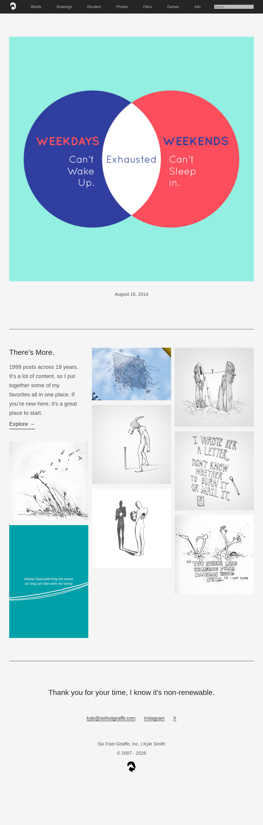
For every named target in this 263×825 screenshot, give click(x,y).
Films (147, 7)
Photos (122, 7)
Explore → (22, 424)
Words (36, 7)
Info (197, 7)
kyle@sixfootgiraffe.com (111, 718)
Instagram (154, 718)
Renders (94, 7)
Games (173, 7)
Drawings (64, 7)
